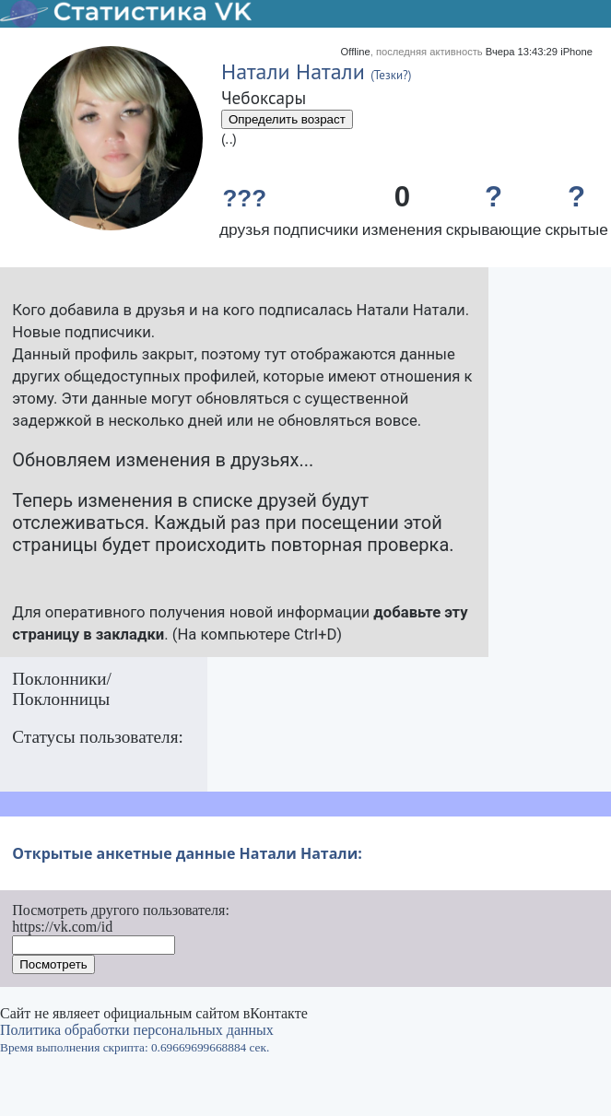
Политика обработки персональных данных (137, 1030)
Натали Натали (293, 71)
